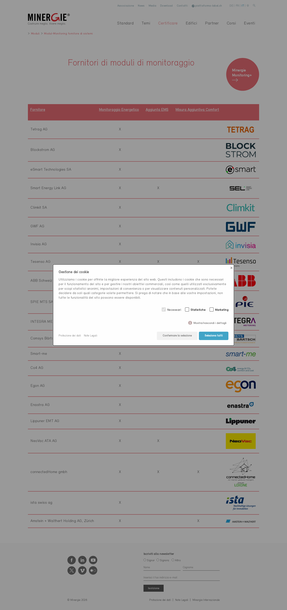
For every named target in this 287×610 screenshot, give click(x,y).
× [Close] (231, 268)
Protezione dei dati (70, 335)
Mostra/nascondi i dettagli (210, 322)
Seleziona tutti (214, 335)
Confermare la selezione (177, 335)
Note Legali (90, 335)
